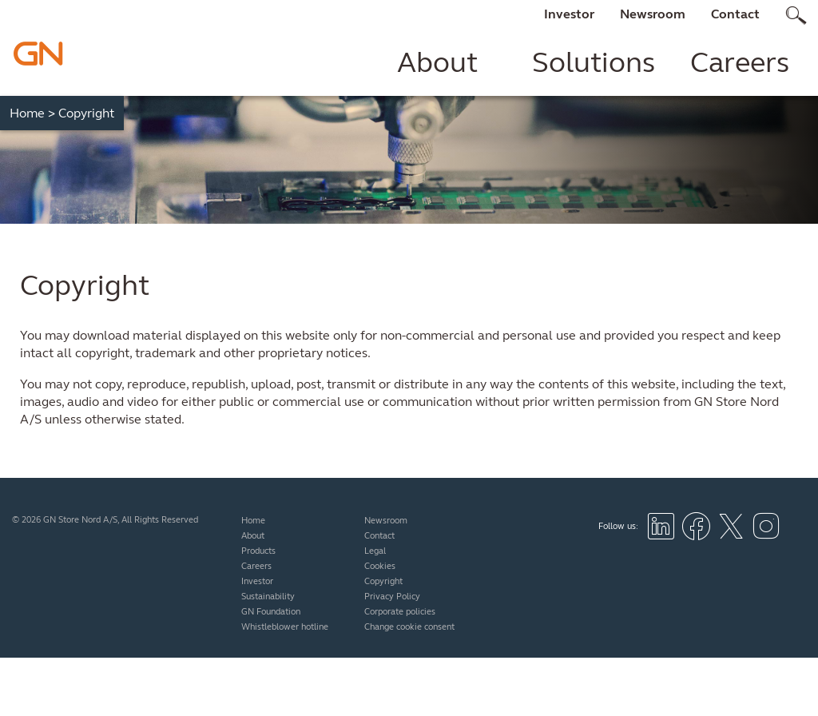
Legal (375, 551)
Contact (735, 14)
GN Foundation (270, 612)
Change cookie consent (409, 627)
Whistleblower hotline (284, 627)
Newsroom (652, 14)
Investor (569, 14)
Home (32, 113)
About (437, 62)
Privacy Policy (392, 596)
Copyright (383, 581)
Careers (739, 62)
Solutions (593, 62)
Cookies (379, 566)
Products (258, 551)
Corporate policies (399, 612)
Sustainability (268, 596)
